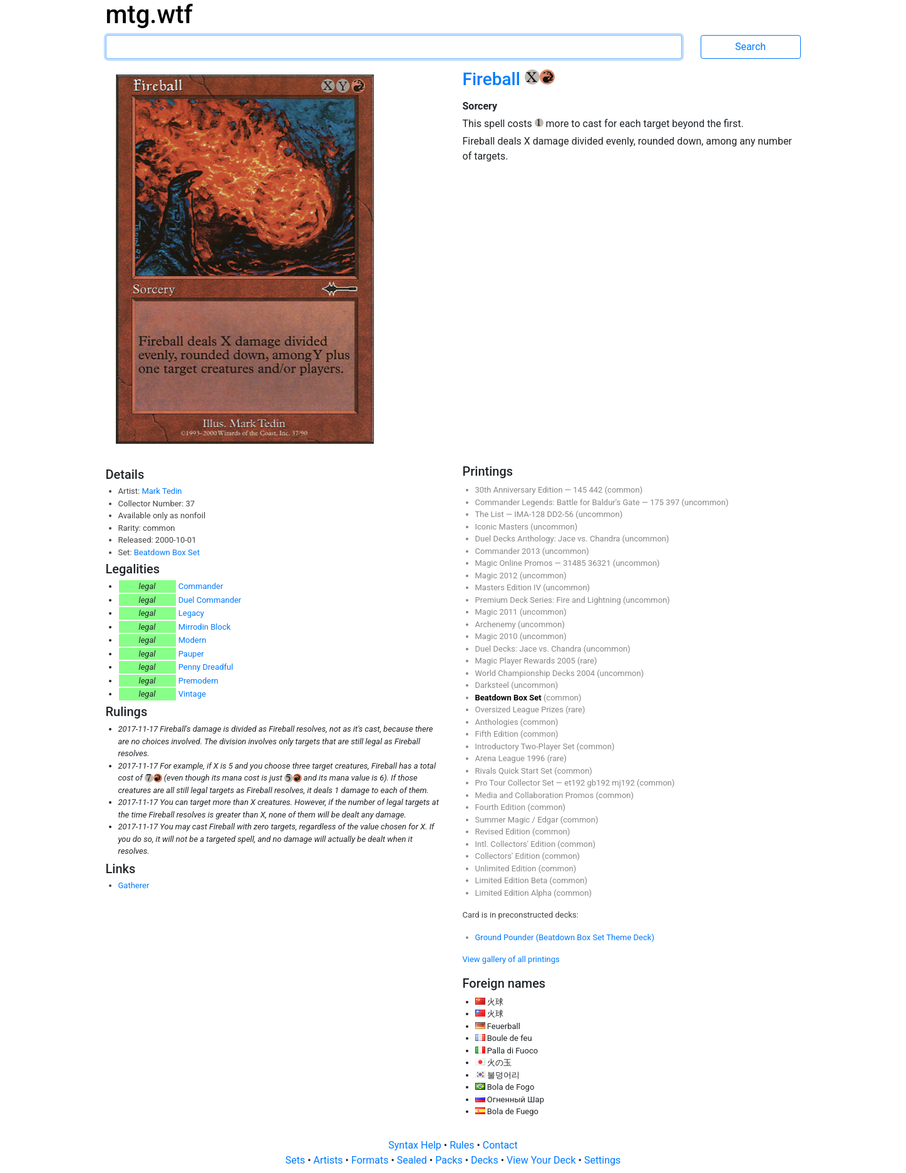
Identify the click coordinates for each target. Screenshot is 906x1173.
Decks (486, 1160)
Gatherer (134, 885)
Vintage (192, 694)
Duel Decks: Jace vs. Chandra (529, 648)
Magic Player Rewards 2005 (526, 660)
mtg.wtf (149, 14)
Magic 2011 (497, 612)
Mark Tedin (162, 491)
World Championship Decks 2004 (536, 673)
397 (673, 502)
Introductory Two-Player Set (526, 746)
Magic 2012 (497, 575)
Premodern (198, 680)
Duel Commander (210, 600)
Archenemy (496, 624)
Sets (296, 1160)
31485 (575, 563)
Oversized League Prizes (520, 709)
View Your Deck (542, 1160)
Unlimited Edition (506, 868)
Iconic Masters (503, 526)
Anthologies (497, 722)
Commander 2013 (508, 551)
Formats (371, 1160)
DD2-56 (561, 514)
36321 (600, 563)
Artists (330, 1160)
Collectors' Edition (508, 856)
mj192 (624, 782)
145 (581, 489)
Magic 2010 (497, 636)
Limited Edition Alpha (514, 893)
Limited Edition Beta (512, 880)
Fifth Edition (498, 734)
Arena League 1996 (511, 758)
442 (596, 489)
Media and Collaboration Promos (535, 795)
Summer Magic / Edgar (517, 819)
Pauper (191, 653)
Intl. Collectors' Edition (516, 844)
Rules (463, 1145)
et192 (575, 782)
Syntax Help (416, 1145)
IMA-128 (530, 514)
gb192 (599, 782)
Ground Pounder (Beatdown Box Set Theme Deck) (564, 937)
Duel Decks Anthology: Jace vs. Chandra (548, 538)
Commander (201, 586)
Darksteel (493, 685)
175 (658, 502)
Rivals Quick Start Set (515, 771)
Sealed (413, 1160)
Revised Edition (503, 831)
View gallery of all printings (511, 959)
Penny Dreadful (206, 667)
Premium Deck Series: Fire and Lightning (549, 600)
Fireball (494, 79)
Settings (602, 1160)
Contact (500, 1145)
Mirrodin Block (204, 627)
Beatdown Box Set (167, 552)
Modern (192, 640)
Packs (450, 1160)
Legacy (191, 613)
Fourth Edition (501, 807)
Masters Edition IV (509, 587)
